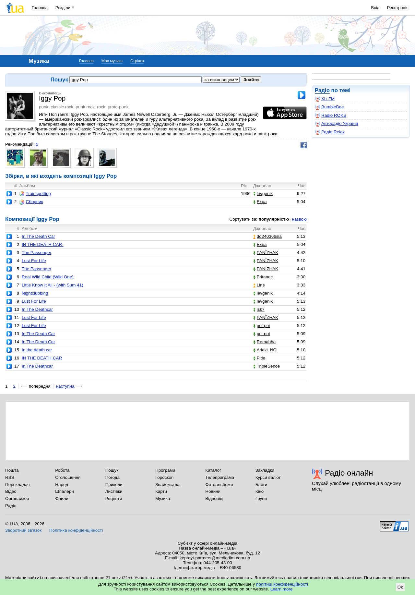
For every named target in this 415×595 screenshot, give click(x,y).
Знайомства (167, 484)
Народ (61, 484)
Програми (165, 470)
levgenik (263, 193)
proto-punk (118, 106)
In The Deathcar (37, 309)
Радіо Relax (330, 132)
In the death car (37, 349)
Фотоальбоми (219, 484)
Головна (40, 7)
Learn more (281, 589)
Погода (112, 477)
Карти (161, 491)
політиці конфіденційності (282, 584)
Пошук (112, 470)
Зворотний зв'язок (23, 530)
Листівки (114, 491)
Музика (162, 498)
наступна (65, 386)
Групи (261, 498)
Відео (11, 491)
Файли (61, 498)
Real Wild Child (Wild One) (48, 276)
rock (101, 106)
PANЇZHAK (265, 252)
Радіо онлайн (349, 472)
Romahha (264, 341)
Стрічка (137, 61)
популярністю (274, 219)
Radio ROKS (330, 115)
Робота (62, 470)
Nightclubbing (35, 293)
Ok (400, 587)
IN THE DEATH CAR (42, 358)
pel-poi (261, 325)
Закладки (264, 470)
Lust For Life (34, 260)
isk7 (259, 309)
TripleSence (266, 366)
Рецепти (113, 498)
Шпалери (64, 491)
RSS (9, 477)
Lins (259, 285)
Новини (212, 491)
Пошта (11, 470)
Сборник (31, 201)
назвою (299, 219)
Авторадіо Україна (336, 123)
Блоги (261, 484)
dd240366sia (267, 236)
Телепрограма (219, 477)
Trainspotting (35, 193)
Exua (260, 201)
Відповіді (214, 498)
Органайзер (17, 498)
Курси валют (268, 477)
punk (43, 106)
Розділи (62, 7)
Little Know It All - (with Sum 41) (52, 285)
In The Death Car (38, 236)
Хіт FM (325, 99)
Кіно (259, 491)
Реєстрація (398, 7)
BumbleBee (329, 107)
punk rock (85, 106)
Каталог (213, 470)
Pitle (259, 358)
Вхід (375, 7)
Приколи (114, 484)
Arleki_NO (265, 349)
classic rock (62, 106)
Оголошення (67, 477)
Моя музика (112, 61)
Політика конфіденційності (76, 530)
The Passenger (36, 252)
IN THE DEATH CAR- (43, 244)
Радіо (322, 90)
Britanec (263, 276)
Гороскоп (164, 477)
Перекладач (17, 484)
